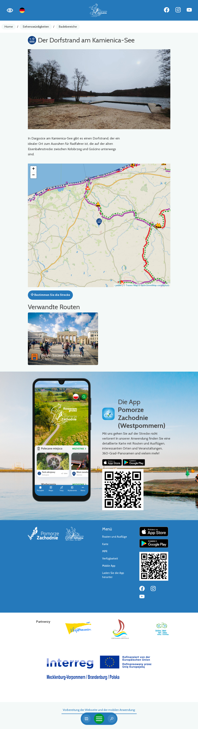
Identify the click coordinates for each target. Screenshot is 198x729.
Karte (105, 544)
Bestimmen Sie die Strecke (50, 295)
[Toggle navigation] (99, 719)
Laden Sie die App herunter (113, 574)
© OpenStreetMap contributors (153, 285)
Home (9, 26)
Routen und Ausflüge (114, 536)
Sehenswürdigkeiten (36, 26)
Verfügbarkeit (110, 558)
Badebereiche (68, 26)
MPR (104, 551)
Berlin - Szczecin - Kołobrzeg (61, 355)
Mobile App (108, 565)
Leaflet (118, 285)
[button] (99, 221)
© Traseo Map (130, 285)
